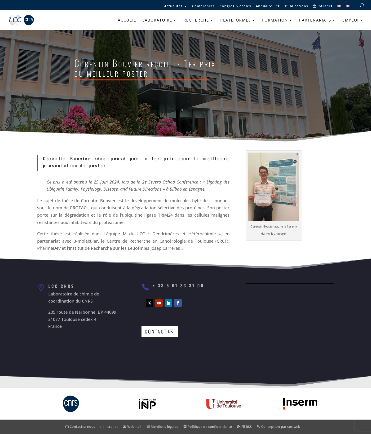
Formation (275, 20)
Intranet (323, 6)
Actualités (173, 6)
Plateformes (235, 20)
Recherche (196, 20)
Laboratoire (157, 20)
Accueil (127, 20)
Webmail (132, 426)
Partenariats (315, 20)
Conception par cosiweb (278, 426)
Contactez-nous (80, 426)
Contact (156, 331)
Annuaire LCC (268, 6)
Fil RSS (244, 426)
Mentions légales (162, 426)
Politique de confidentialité (207, 426)
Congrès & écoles (235, 6)
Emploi (350, 20)
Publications (296, 6)
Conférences (203, 6)
